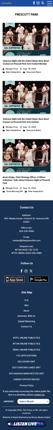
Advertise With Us (26, 316)
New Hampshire (12, 72)
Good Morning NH (13, 191)
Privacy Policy (26, 385)
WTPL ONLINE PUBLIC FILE (26, 337)
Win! (26, 305)
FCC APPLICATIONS (27, 355)
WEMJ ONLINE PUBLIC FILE (26, 349)
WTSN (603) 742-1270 (26, 249)
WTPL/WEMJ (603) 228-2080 (27, 253)
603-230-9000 (26, 231)
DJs (26, 300)
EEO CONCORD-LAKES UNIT (26, 367)
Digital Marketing (26, 321)
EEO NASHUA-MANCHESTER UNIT (26, 373)
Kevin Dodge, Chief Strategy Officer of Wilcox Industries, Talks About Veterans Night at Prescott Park (26, 180)
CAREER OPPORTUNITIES (26, 379)
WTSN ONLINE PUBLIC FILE (26, 343)
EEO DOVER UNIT (26, 361)
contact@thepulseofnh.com (26, 240)
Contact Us (26, 326)
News (26, 310)
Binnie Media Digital (41, 417)
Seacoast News (32, 72)
